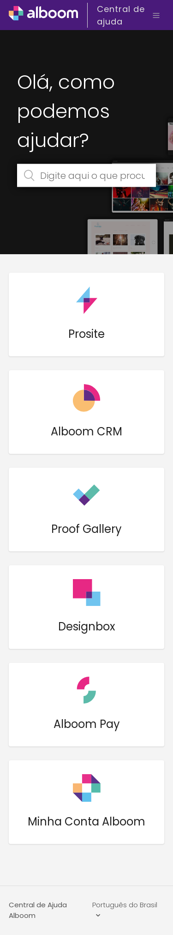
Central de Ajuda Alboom (38, 910)
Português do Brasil (124, 905)
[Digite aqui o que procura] (86, 175)
